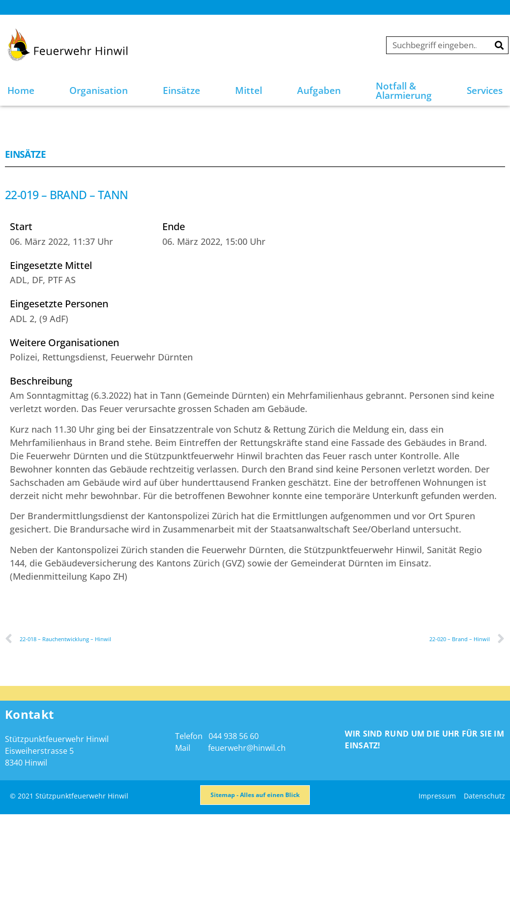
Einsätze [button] (181, 90)
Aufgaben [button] (319, 90)
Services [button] (485, 90)
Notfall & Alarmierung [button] (404, 91)
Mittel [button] (248, 90)
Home (20, 90)
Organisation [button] (98, 90)
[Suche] (499, 45)
